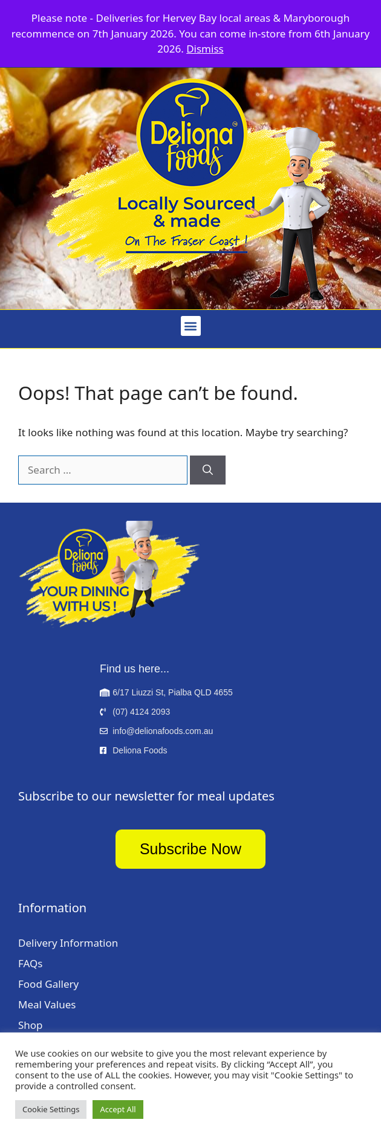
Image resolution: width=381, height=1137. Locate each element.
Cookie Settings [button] (50, 1109)
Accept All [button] (117, 1109)
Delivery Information (68, 943)
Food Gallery (48, 984)
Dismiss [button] (205, 49)
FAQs (30, 963)
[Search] (208, 470)
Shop (30, 1025)
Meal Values (47, 1004)
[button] (191, 326)
